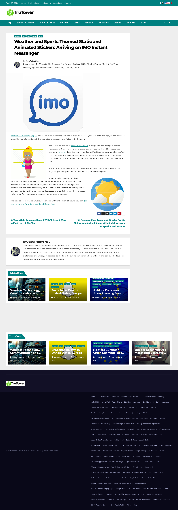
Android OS (95, 402)
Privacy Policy (132, 505)
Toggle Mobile (115, 472)
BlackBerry (68, 3)
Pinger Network (127, 451)
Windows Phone (56, 3)
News (40, 36)
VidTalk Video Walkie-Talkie (101, 483)
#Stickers (59, 67)
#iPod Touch (113, 64)
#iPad (89, 64)
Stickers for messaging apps (24, 136)
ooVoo (116, 451)
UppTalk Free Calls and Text (140, 478)
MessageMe (153, 434)
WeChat (141, 494)
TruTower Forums (97, 478)
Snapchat (55, 287)
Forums (130, 23)
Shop (143, 23)
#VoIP (76, 67)
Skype (158, 456)
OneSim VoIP (95, 451)
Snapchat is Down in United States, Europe (66, 292)
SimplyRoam (119, 281)
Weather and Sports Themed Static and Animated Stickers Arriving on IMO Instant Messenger (60, 47)
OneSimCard (107, 451)
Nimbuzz (168, 445)
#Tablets (68, 67)
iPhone (36, 3)
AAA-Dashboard (103, 396)
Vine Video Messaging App (123, 483)
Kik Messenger (164, 429)
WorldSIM (117, 284)
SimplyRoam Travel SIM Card (143, 456)
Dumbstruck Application (100, 413)
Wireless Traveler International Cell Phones (145, 499)
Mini (161, 434)
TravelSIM (96, 284)
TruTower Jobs (111, 478)
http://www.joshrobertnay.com (50, 259)
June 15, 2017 (101, 357)
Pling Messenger (141, 451)
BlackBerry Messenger (132, 402)
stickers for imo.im (79, 146)
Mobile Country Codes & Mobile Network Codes (131, 440)
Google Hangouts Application (123, 424)
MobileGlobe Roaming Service (102, 445)
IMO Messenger (96, 429)
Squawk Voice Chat (133, 462)
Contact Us (144, 407)
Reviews (89, 23)
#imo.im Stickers (72, 64)
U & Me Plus (123, 478)
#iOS (83, 64)
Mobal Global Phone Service (101, 440)
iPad (30, 3)
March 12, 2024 (19, 357)
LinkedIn (96, 256)
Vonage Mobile (121, 489)
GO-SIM (162, 418)
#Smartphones (47, 67)
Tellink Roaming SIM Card (121, 467)
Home (93, 396)
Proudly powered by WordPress (18, 451)
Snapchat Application (99, 462)
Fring (138, 413)
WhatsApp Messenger (154, 494)
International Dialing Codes (115, 429)
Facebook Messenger (126, 413)
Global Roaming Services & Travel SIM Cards (131, 418)
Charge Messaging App (99, 407)
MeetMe (144, 434)
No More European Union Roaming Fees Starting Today (106, 293)
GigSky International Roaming (102, 418)
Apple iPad (106, 402)
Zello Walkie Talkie (117, 505)
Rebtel (162, 451)
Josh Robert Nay (32, 61)
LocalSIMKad (101, 434)
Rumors (64, 23)
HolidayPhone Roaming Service (148, 424)
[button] (165, 23)
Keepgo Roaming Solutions (147, 429)
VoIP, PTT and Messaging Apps (102, 489)
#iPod (104, 64)
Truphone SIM (106, 284)
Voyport (109, 494)
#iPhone (96, 64)
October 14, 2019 (61, 357)
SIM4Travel (126, 456)
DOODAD (153, 407)
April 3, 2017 (142, 357)
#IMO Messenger (55, 64)
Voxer (166, 489)
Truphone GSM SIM (139, 472)
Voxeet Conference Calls (152, 489)
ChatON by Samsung (117, 407)
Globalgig (153, 418)
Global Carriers (25, 23)
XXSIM (95, 287)
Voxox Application (97, 494)
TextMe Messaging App (99, 472)
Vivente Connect (141, 483)
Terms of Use (149, 467)
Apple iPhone (117, 402)
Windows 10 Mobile (98, 499)
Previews (104, 23)
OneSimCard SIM (98, 278)
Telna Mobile (137, 467)
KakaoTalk (130, 429)
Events (113, 413)
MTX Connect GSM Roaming (125, 445)
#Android (43, 64)
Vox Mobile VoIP (135, 489)
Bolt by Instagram (162, 402)
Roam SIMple (109, 281)
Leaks (77, 23)
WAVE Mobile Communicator (125, 494)
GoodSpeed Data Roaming (100, 424)
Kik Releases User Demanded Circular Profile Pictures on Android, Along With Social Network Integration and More (99, 223)
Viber (155, 478)
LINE (92, 434)
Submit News (148, 462)
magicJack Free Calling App (119, 434)
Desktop (44, 3)
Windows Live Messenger (116, 499)
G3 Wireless (147, 413)
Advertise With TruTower (130, 396)
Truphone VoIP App (156, 472)
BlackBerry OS (148, 402)
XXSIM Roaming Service (99, 505)
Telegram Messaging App (100, 467)
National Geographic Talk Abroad (151, 445)
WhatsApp (153, 346)
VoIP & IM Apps (47, 23)
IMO (24, 36)
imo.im (62, 152)
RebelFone (109, 278)
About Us (115, 396)
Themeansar (53, 451)
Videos (117, 23)
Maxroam (134, 434)
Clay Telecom (132, 407)
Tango (157, 462)
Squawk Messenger (116, 462)
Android (23, 3)
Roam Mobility (98, 281)
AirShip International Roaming (153, 396)
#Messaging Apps (31, 67)
